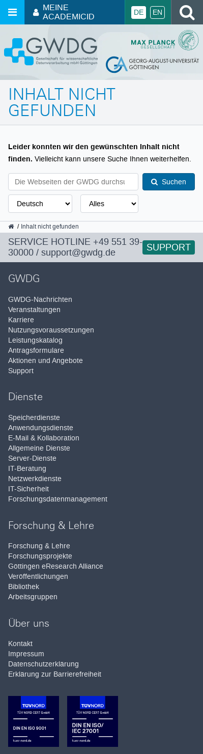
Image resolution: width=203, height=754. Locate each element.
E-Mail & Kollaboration (43, 438)
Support (169, 247)
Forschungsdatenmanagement (57, 499)
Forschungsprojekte (40, 556)
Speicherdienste (34, 418)
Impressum (26, 654)
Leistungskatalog (35, 340)
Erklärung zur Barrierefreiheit (54, 674)
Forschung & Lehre (39, 546)
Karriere (21, 320)
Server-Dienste (32, 458)
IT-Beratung (27, 468)
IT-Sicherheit (28, 489)
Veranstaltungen (34, 310)
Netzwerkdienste (35, 479)
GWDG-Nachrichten (40, 299)
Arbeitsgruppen (32, 597)
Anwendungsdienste (40, 428)
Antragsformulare (36, 350)
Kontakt (20, 644)
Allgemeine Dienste (39, 448)
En (157, 12)
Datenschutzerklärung (43, 664)
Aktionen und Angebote (45, 361)
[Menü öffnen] (12, 12)
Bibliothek (23, 587)
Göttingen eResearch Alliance (55, 566)
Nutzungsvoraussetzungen (51, 330)
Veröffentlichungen (38, 576)
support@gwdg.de (78, 252)
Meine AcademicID (64, 12)
